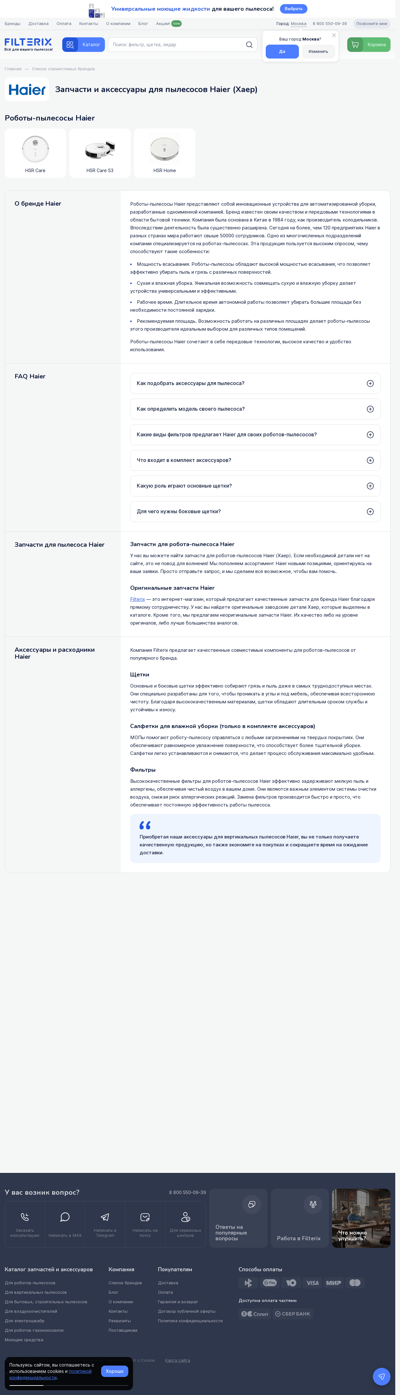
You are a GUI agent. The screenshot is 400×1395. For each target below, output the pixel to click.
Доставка (38, 24)
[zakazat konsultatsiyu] (25, 1224)
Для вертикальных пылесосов (36, 1292)
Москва (298, 24)
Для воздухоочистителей (31, 1311)
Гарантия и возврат (178, 1301)
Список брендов (125, 1282)
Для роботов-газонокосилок (34, 1330)
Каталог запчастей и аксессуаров (49, 1270)
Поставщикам (123, 1330)
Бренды (13, 24)
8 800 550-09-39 (187, 1192)
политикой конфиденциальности (50, 1374)
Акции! (169, 23)
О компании (118, 24)
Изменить (318, 51)
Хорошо (115, 1371)
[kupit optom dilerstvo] (186, 1224)
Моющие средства (24, 1339)
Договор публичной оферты (186, 1311)
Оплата (64, 24)
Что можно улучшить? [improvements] (361, 1218)
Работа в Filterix (300, 1218)
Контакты (88, 24)
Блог (143, 24)
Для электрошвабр (25, 1320)
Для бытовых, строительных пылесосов (46, 1301)
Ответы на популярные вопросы (238, 1218)
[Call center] (330, 24)
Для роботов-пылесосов (30, 1282)
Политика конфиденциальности (190, 1320)
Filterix (137, 599)
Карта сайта (177, 1360)
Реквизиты (120, 1320)
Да (282, 51)
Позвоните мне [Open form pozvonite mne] (371, 24)
